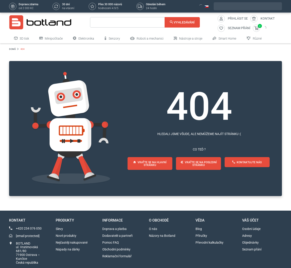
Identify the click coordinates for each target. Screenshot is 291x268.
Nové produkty (66, 235)
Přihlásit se (238, 18)
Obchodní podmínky (116, 249)
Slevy (59, 229)
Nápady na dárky (68, 249)
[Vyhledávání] (145, 22)
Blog (199, 229)
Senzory (112, 38)
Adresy (247, 235)
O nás (153, 229)
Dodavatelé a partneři (117, 235)
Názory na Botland (162, 235)
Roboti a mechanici (146, 38)
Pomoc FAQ (110, 242)
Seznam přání (251, 249)
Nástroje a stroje (188, 38)
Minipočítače (51, 38)
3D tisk (21, 38)
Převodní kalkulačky (209, 242)
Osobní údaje (251, 229)
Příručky (201, 235)
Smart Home (224, 38)
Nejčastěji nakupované (72, 242)
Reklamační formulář (117, 256)
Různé (254, 38)
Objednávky (250, 242)
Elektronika (83, 38)
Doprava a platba (114, 229)
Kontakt (268, 18)
